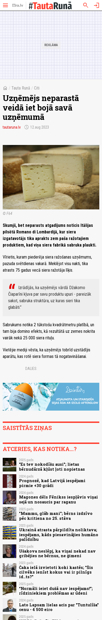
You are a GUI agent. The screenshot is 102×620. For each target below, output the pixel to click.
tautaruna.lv (12, 127)
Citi (36, 88)
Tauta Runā (20, 88)
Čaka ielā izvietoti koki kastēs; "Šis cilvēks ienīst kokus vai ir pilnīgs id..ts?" (56, 572)
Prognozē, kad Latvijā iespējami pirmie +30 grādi (52, 483)
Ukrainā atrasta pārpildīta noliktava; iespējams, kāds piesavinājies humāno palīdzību (58, 534)
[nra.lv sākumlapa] (17, 5)
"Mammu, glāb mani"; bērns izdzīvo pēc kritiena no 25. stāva (55, 516)
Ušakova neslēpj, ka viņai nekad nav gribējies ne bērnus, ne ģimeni (57, 553)
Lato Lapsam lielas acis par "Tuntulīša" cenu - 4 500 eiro (59, 607)
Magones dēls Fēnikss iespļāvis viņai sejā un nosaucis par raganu (58, 499)
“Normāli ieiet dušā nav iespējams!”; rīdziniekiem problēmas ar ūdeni (56, 591)
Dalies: (31, 368)
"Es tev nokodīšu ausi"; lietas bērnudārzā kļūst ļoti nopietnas (52, 466)
